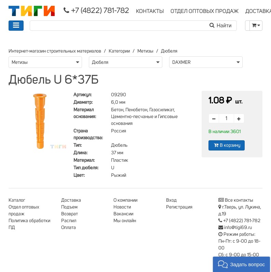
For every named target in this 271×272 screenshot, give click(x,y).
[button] (241, 264)
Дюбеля (169, 51)
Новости (122, 207)
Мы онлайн (124, 220)
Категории (119, 51)
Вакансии (123, 214)
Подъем (69, 207)
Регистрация (179, 207)
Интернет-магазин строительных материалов (55, 51)
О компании (125, 200)
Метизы (145, 51)
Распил (68, 220)
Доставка (71, 200)
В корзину (226, 145)
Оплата (68, 227)
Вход (171, 200)
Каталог (17, 200)
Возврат (69, 214)
